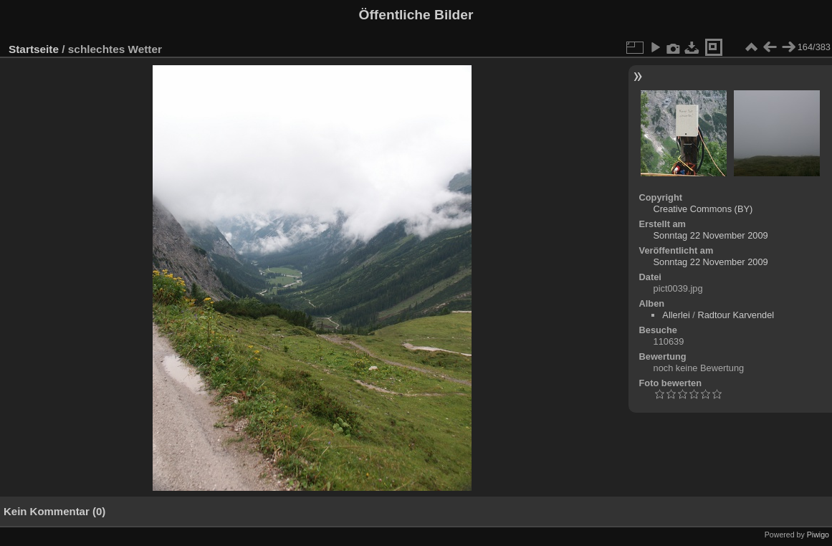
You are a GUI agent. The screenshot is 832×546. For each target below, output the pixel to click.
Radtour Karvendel (735, 315)
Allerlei (675, 315)
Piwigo (818, 534)
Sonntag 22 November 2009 (711, 235)
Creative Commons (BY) (703, 208)
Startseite (34, 49)
